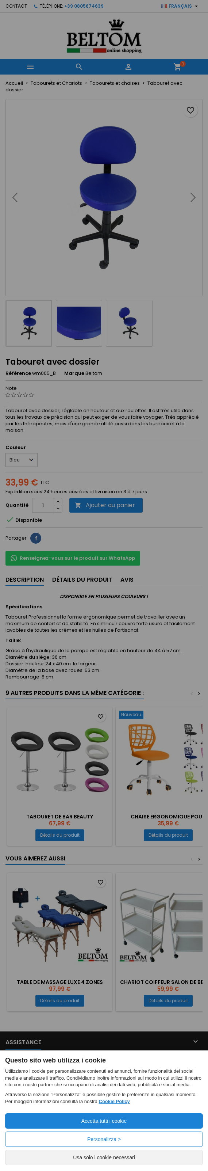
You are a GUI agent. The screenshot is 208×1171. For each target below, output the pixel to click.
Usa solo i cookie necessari (104, 1157)
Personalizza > (104, 1139)
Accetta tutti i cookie (104, 1121)
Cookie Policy (114, 1101)
